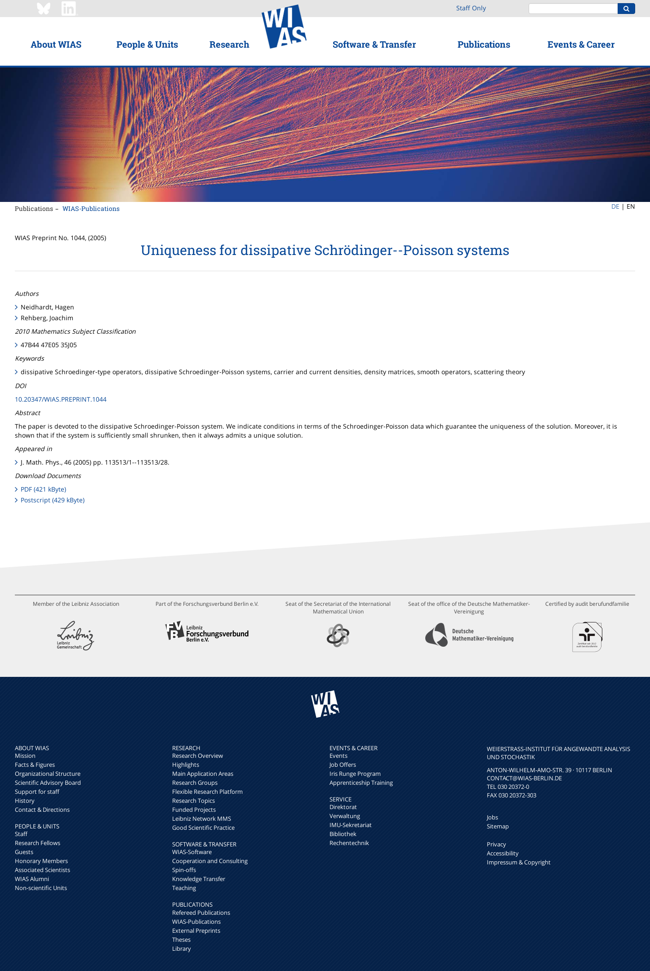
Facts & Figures (35, 765)
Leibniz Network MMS (201, 818)
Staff (21, 834)
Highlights (185, 765)
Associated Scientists (42, 870)
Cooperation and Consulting (210, 861)
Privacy (496, 844)
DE (615, 206)
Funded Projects (194, 809)
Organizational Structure (47, 774)
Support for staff (37, 792)
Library (181, 948)
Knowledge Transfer (198, 879)
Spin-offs (184, 870)
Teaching (184, 888)
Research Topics (193, 800)
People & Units (147, 44)
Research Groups (195, 783)
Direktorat (343, 807)
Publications (484, 44)
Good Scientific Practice (203, 827)
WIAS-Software (192, 852)
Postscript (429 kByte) (53, 500)
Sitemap (498, 826)
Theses (181, 939)
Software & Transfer (374, 44)
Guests (24, 852)
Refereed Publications (201, 912)
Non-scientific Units (41, 888)
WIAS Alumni (32, 879)
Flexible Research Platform (207, 792)
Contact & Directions (42, 809)
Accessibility (503, 853)
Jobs (492, 817)
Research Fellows (37, 843)
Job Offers (342, 765)
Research (229, 44)
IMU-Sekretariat (350, 825)
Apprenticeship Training (361, 783)
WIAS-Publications (91, 208)
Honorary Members (41, 861)
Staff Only (471, 8)
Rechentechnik (349, 843)
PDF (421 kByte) (43, 489)
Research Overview (197, 756)
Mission (25, 756)
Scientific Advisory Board (48, 783)
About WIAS (56, 44)
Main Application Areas (202, 774)
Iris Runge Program (355, 774)
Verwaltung (344, 816)
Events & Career (581, 44)
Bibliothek (342, 834)
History (25, 800)
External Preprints (196, 930)
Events (338, 756)
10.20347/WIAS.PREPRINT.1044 (61, 399)
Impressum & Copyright (519, 862)
